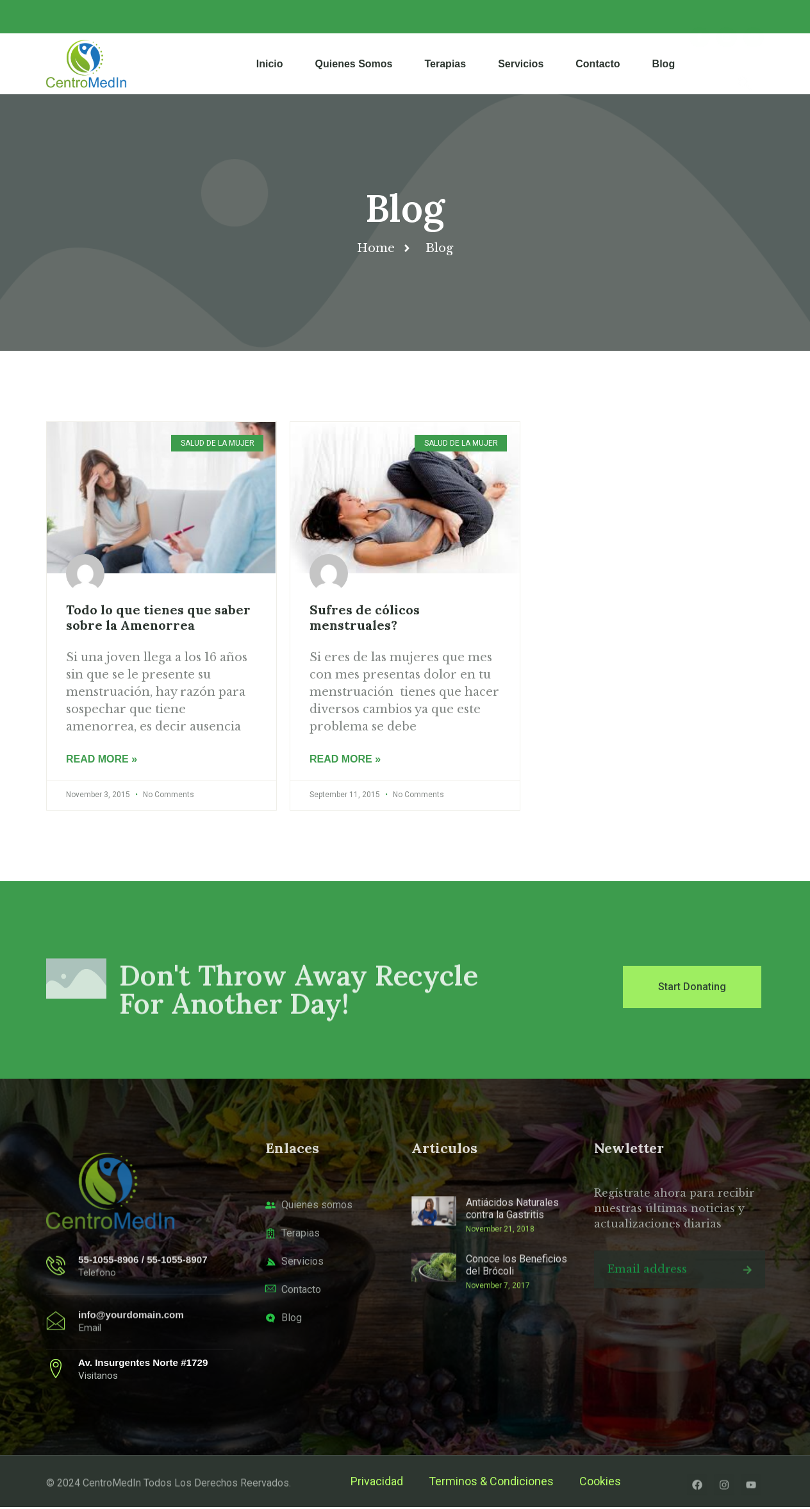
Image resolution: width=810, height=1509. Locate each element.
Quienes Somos (354, 63)
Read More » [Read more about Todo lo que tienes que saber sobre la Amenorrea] (101, 760)
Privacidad (377, 1483)
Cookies (600, 1483)
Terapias (446, 63)
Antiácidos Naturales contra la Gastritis (512, 1270)
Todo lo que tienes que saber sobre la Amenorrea (158, 617)
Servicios (520, 63)
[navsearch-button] (745, 63)
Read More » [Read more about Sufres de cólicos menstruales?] (345, 760)
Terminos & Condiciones (491, 1483)
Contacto (597, 63)
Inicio (269, 63)
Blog (663, 63)
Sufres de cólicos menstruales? (365, 617)
